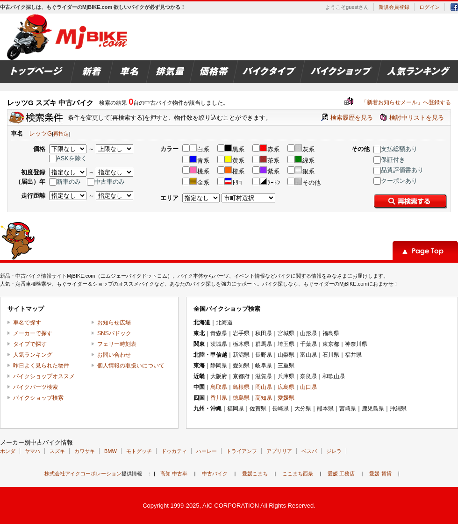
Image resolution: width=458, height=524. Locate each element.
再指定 (61, 133)
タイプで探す (30, 344)
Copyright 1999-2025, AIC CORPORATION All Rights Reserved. (229, 505)
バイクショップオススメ (44, 376)
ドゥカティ (174, 451)
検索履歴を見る (351, 117)
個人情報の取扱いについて (131, 365)
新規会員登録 (394, 7)
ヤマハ (32, 451)
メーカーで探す (32, 333)
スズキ (57, 451)
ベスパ (309, 451)
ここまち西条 (297, 473)
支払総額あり (395, 148)
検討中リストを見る (416, 117)
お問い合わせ (114, 355)
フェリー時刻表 (116, 344)
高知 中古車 (173, 473)
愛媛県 (286, 398)
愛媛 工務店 (341, 473)
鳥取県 (218, 387)
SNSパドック (114, 333)
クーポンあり (395, 180)
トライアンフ (241, 451)
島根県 (241, 387)
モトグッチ (139, 451)
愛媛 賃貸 (380, 473)
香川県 (218, 398)
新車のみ (65, 181)
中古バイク (215, 473)
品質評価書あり (398, 169)
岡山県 (263, 387)
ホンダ (7, 451)
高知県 (263, 398)
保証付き (389, 159)
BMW (110, 451)
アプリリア (279, 451)
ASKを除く (68, 158)
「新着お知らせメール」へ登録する (397, 102)
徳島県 (241, 398)
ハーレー (206, 451)
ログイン (429, 7)
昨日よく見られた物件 (41, 365)
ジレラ (334, 451)
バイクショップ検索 (38, 398)
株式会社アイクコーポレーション (83, 473)
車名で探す (27, 322)
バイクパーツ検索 (35, 387)
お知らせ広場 (114, 322)
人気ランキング (32, 355)
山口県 (308, 387)
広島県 (286, 387)
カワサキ (84, 451)
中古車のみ (106, 181)
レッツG (40, 133)
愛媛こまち (255, 473)
